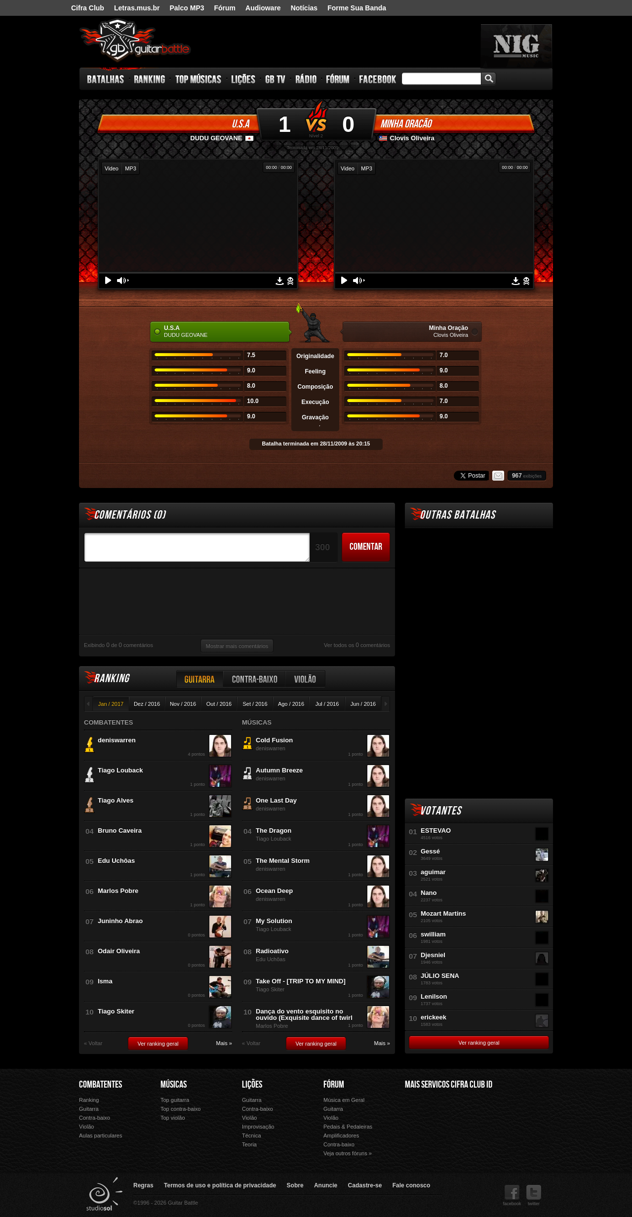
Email (498, 476)
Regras (143, 1185)
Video (111, 168)
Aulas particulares (100, 1135)
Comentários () (129, 515)
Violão (305, 679)
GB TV (275, 79)
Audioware (263, 8)
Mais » (224, 1043)
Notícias (304, 8)
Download (280, 281)
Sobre (295, 1185)
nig (516, 46)
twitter (533, 1195)
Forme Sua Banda (356, 8)
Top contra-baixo (180, 1109)
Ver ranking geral (157, 1044)
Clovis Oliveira (412, 138)
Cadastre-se (365, 1185)
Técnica (251, 1135)
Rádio (306, 79)
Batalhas (106, 79)
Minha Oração (405, 124)
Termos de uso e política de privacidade (220, 1185)
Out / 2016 (219, 704)
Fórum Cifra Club (426, 1124)
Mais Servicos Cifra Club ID (448, 1085)
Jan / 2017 (110, 704)
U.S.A (240, 124)
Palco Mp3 (478, 1124)
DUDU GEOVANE (216, 138)
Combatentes (100, 1085)
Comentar (366, 547)
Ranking (149, 79)
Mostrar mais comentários (237, 646)
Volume (123, 280)
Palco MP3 (186, 8)
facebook (512, 1195)
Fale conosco (412, 1185)
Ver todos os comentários (357, 645)
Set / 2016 (254, 704)
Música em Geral (343, 1100)
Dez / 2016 (147, 704)
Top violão (172, 1118)
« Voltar (93, 1043)
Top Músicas (198, 79)
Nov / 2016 (183, 704)
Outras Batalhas (457, 515)
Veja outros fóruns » (347, 1153)
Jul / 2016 (327, 704)
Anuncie (325, 1185)
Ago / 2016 (291, 704)
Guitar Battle (135, 40)
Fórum (225, 8)
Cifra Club (87, 8)
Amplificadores (341, 1135)
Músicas (173, 1085)
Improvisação (258, 1127)
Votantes (440, 811)
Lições (244, 79)
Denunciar (290, 281)
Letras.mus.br (137, 8)
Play (108, 280)
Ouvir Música (426, 1138)
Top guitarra (174, 1100)
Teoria (249, 1144)
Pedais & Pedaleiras (347, 1127)
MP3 (130, 168)
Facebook (377, 79)
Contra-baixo (254, 679)
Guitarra (200, 679)
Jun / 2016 (363, 704)
